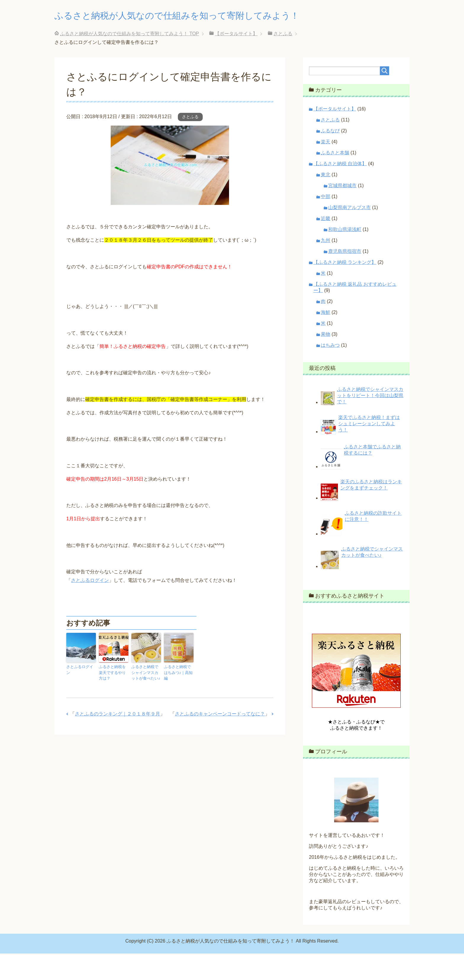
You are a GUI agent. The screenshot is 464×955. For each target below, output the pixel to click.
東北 (325, 176)
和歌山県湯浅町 (344, 230)
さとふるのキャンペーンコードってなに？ (220, 713)
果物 (325, 335)
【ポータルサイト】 (334, 110)
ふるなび (330, 132)
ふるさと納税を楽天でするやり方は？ (113, 673)
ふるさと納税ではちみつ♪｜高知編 (178, 670)
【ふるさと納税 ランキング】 (344, 263)
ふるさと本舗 (335, 154)
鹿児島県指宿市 (344, 252)
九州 (325, 241)
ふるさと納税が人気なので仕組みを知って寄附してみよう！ (200, 16)
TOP (129, 35)
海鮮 (325, 313)
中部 (325, 197)
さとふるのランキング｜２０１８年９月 (117, 713)
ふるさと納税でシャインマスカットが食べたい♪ (145, 673)
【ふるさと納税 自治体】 (340, 165)
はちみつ (330, 346)
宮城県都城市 (342, 187)
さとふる (190, 118)
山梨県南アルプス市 (349, 208)
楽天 (325, 143)
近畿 (325, 219)
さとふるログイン (90, 581)
